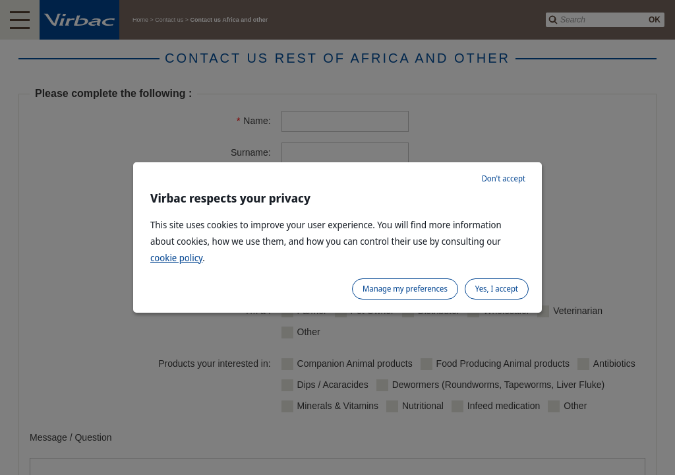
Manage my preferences (405, 288)
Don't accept (503, 178)
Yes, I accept (496, 288)
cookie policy (176, 257)
